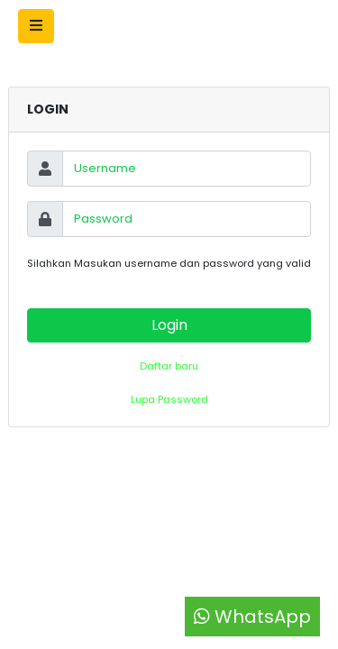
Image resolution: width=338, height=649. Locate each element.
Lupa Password (169, 399)
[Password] (186, 219)
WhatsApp (252, 616)
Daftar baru (169, 366)
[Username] (186, 169)
